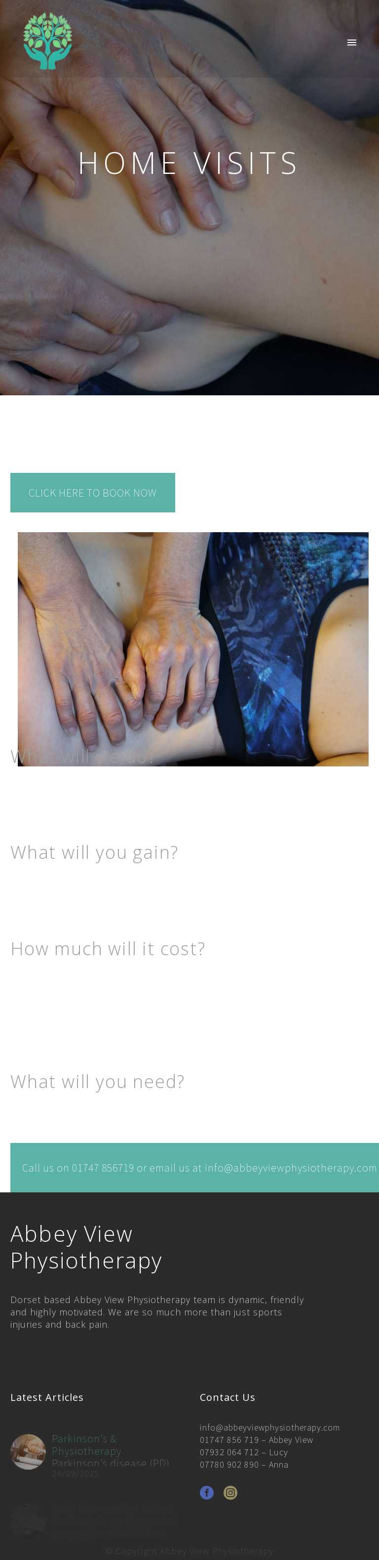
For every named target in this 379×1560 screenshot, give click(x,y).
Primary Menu (351, 42)
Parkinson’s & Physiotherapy (86, 1455)
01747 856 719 (229, 1439)
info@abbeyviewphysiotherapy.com (270, 1427)
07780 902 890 (229, 1464)
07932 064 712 (229, 1452)
